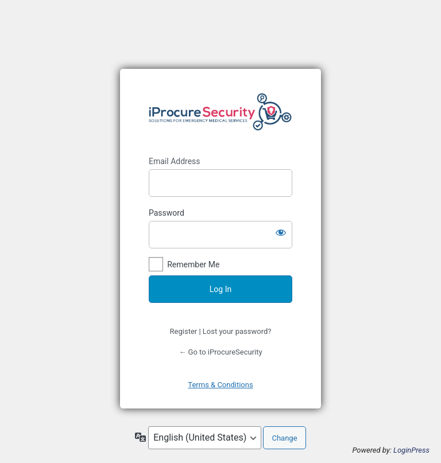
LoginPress (411, 450)
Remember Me (193, 264)
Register (184, 331)
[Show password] (280, 232)
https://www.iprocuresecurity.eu (220, 112)
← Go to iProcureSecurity (220, 352)
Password (166, 212)
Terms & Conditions (220, 384)
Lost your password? (237, 331)
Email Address (174, 161)
